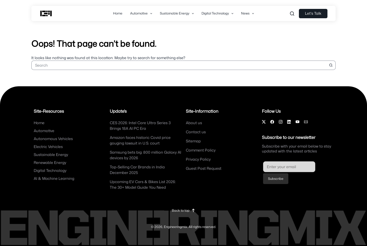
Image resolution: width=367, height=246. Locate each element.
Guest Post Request (203, 168)
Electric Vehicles (48, 146)
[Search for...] (178, 65)
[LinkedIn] (289, 122)
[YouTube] (297, 122)
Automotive (142, 13)
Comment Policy (201, 150)
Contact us (196, 131)
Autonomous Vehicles (53, 138)
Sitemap (193, 141)
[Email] (306, 122)
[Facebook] (272, 122)
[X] (264, 122)
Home (117, 13)
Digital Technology (218, 13)
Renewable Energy (50, 162)
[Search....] (292, 13)
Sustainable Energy (178, 13)
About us (194, 122)
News (248, 13)
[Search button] (331, 65)
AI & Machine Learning (54, 178)
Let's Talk (313, 13)
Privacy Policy (198, 159)
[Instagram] (281, 122)
